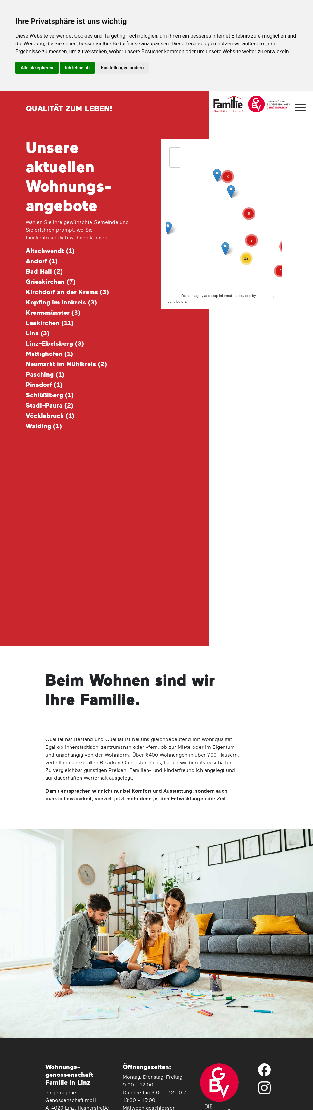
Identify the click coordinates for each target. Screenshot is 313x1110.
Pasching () (45, 375)
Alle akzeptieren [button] (37, 67)
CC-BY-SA (196, 301)
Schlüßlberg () (50, 395)
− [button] (175, 162)
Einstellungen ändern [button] (122, 67)
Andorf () (42, 261)
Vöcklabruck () (50, 416)
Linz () (38, 333)
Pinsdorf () (44, 385)
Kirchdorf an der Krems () (67, 292)
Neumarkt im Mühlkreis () (66, 364)
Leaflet (173, 296)
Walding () (44, 426)
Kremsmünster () (53, 313)
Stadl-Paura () (49, 405)
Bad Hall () (44, 271)
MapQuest (265, 296)
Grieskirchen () (51, 282)
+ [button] (175, 152)
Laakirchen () (50, 323)
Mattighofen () (49, 354)
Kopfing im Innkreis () (61, 302)
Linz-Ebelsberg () (55, 344)
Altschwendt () (50, 251)
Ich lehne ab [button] (77, 67)
